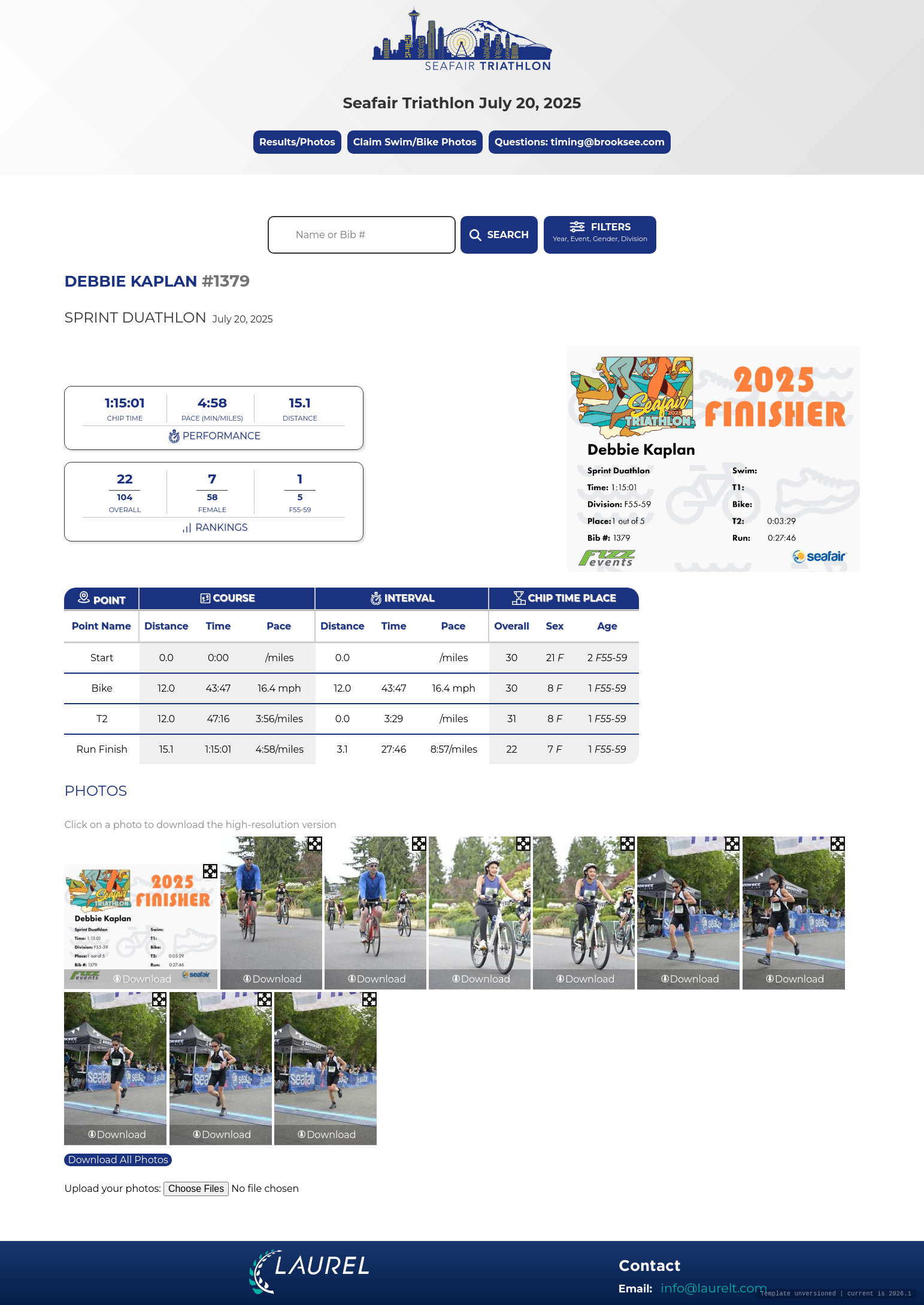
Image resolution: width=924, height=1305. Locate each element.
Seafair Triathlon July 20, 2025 (462, 102)
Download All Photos (118, 1160)
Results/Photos (297, 142)
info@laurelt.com (714, 1287)
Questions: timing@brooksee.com (580, 142)
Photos (95, 790)
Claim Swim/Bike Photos (415, 142)
